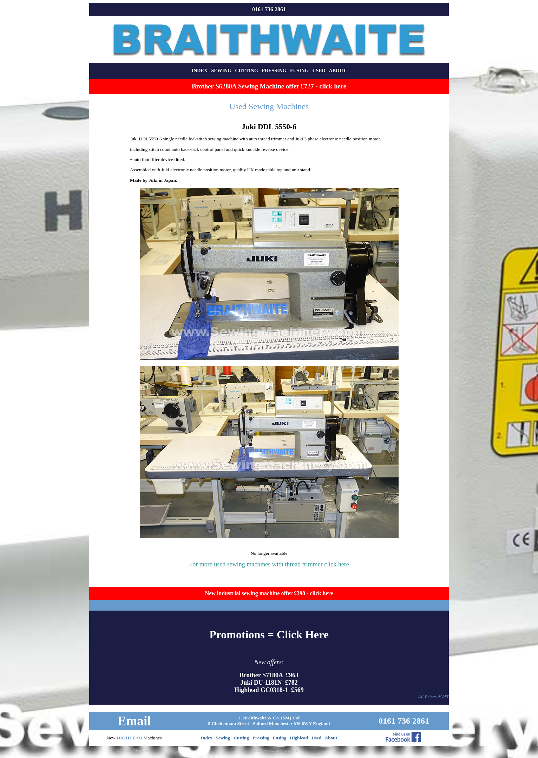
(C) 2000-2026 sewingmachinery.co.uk (269, 750)
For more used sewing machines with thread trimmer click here (269, 564)
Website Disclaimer (134, 750)
